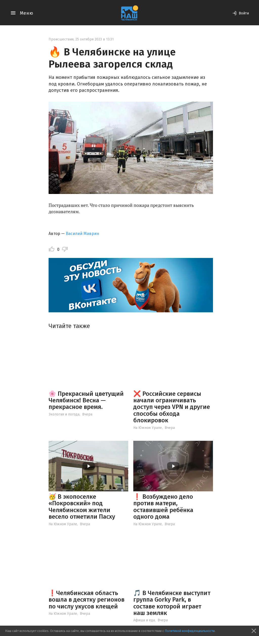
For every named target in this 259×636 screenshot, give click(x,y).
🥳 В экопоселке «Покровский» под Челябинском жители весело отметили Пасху (82, 506)
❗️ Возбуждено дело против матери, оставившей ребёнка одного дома (163, 506)
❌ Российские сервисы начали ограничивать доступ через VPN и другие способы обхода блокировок (171, 407)
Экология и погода (64, 414)
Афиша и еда (144, 620)
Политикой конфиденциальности (190, 631)
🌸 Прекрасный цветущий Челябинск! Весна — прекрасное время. (86, 400)
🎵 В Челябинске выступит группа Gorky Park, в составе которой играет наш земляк (171, 603)
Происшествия (61, 39)
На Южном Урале (147, 428)
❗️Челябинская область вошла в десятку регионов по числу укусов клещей (86, 599)
